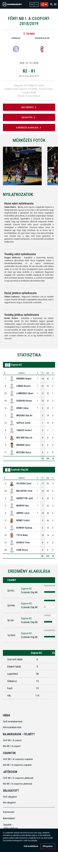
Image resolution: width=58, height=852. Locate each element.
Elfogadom (48, 846)
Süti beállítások (31, 846)
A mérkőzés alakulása (29, 127)
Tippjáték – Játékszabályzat (9, 826)
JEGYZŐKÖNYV (29, 107)
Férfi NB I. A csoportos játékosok (18, 778)
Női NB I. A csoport (12, 746)
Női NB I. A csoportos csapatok (17, 765)
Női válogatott (9, 802)
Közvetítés (29, 117)
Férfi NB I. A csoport (12, 740)
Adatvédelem (9, 818)
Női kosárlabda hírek (12, 727)
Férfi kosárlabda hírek (12, 721)
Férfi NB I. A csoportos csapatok (18, 759)
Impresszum (8, 812)
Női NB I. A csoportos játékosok (17, 783)
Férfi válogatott (10, 796)
